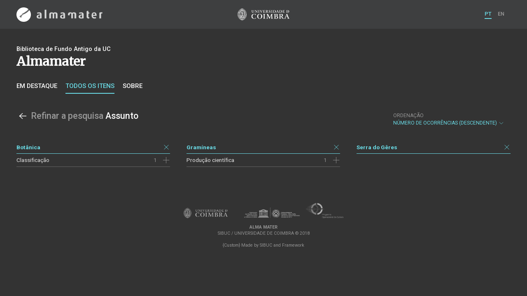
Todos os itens (89, 86)
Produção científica (210, 160)
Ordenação (408, 115)
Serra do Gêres (377, 147)
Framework (293, 245)
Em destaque (36, 86)
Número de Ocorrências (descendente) (448, 119)
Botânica (28, 147)
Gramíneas (201, 147)
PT (488, 14)
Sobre (132, 86)
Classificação (32, 160)
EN (501, 14)
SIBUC (266, 245)
